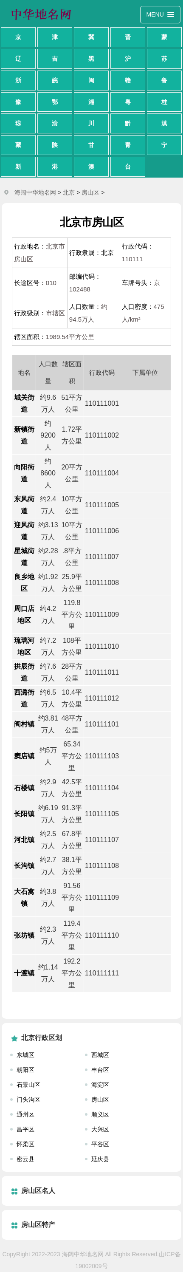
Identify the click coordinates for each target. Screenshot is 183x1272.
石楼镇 (24, 787)
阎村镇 (24, 724)
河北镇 (24, 839)
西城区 (100, 1055)
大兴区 (100, 1129)
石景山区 (28, 1084)
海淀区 (100, 1084)
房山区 (90, 192)
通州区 (25, 1114)
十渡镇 (24, 973)
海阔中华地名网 (35, 192)
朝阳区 (25, 1069)
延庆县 (100, 1159)
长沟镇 (24, 865)
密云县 (25, 1159)
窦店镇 (24, 756)
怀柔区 (25, 1144)
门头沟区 (28, 1099)
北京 (69, 192)
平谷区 (100, 1144)
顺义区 (100, 1114)
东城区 (25, 1055)
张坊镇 (24, 935)
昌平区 (25, 1129)
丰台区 (100, 1069)
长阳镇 (24, 813)
